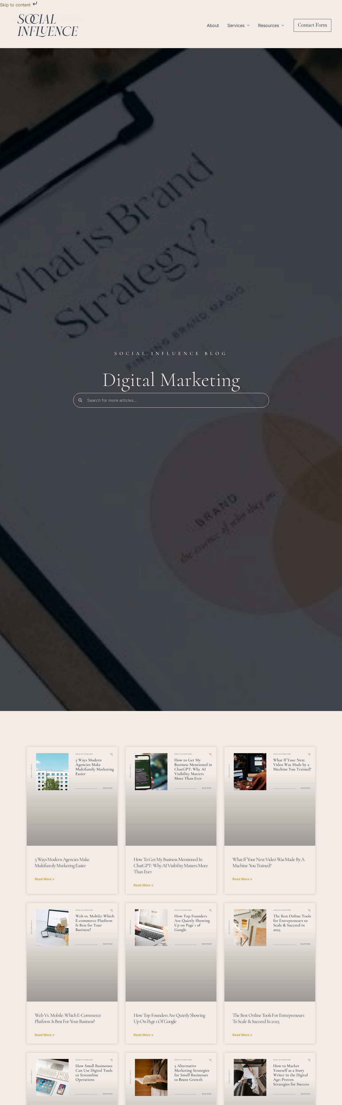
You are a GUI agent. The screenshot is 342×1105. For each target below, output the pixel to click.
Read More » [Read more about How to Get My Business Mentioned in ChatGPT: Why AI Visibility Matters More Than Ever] (143, 885)
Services (235, 25)
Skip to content (19, 4)
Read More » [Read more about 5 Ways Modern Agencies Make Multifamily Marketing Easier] (45, 879)
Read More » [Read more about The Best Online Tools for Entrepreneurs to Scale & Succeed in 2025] (242, 1035)
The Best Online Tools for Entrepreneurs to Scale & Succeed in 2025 (268, 1018)
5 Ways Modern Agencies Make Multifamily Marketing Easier (62, 862)
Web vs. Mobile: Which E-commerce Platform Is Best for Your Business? (68, 1018)
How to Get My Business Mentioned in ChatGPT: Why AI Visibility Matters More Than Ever (171, 865)
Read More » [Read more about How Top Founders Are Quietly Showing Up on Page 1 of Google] (143, 1035)
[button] (312, 25)
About (213, 25)
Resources (268, 25)
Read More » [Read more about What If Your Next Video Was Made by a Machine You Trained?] (242, 879)
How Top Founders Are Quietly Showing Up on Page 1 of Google (169, 1018)
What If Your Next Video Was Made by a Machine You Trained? (268, 862)
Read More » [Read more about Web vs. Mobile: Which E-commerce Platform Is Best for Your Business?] (45, 1035)
